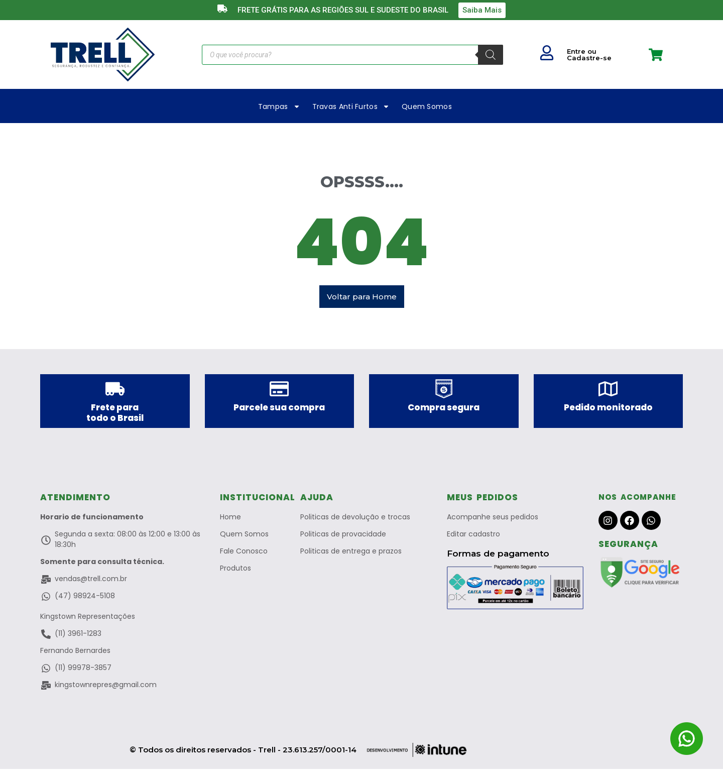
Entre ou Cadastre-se (589, 54)
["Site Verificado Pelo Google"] (640, 578)
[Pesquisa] (490, 55)
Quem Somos (427, 106)
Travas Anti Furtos (351, 106)
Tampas (279, 106)
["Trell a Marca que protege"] (103, 54)
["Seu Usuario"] (546, 52)
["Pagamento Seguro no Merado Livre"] (515, 593)
